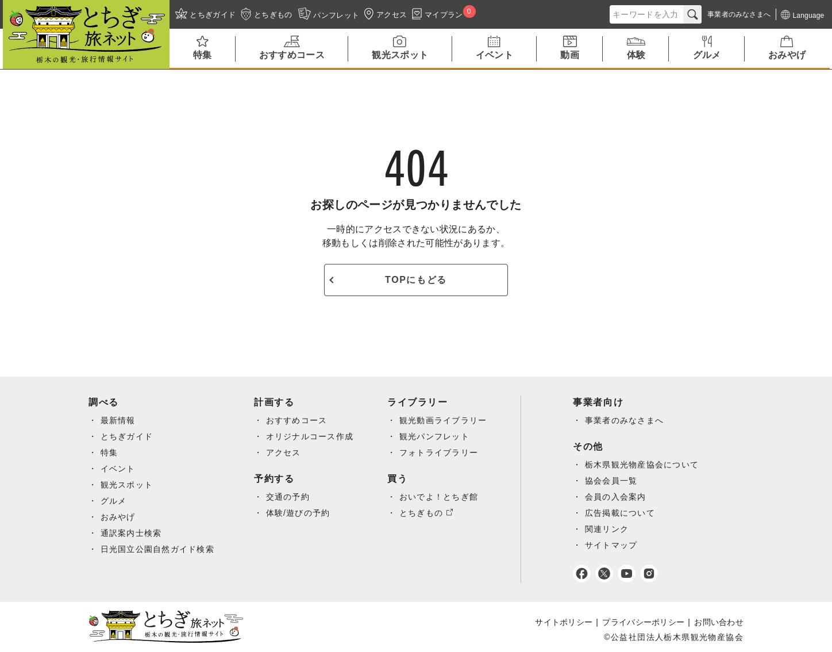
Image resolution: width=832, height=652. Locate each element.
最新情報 (118, 420)
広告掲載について (623, 512)
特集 (109, 452)
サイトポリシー (563, 622)
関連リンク (610, 529)
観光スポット (127, 484)
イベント (118, 468)
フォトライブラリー (441, 452)
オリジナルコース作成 (311, 436)
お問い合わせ (719, 622)
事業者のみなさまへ (628, 420)
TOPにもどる (416, 280)
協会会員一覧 (614, 480)
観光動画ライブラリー (445, 420)
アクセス (285, 452)
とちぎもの (423, 512)
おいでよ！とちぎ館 (441, 496)
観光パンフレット (436, 436)
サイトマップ (614, 545)
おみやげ (118, 516)
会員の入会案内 (619, 496)
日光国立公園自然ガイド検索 (158, 549)
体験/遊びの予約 (299, 512)
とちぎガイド (127, 436)
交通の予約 (289, 496)
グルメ (114, 500)
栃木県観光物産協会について (645, 464)
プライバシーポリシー (643, 622)
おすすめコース (298, 420)
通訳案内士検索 (132, 533)
